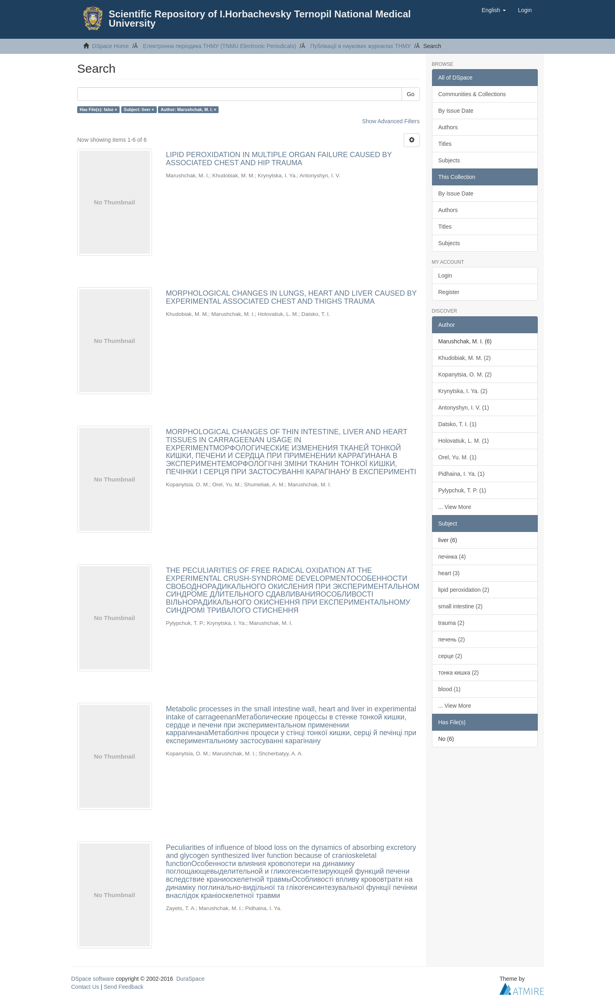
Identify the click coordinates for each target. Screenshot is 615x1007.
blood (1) (449, 689)
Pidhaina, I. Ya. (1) (461, 474)
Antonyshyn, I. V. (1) (463, 407)
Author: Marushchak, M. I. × (188, 109)
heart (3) (449, 573)
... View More (454, 507)
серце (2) (450, 656)
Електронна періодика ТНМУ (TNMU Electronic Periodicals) (219, 46)
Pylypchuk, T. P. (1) (462, 490)
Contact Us (85, 987)
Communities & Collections (472, 94)
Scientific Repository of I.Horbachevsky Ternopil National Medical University (260, 18)
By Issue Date (456, 110)
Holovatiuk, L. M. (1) (463, 440)
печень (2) (451, 639)
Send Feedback (123, 987)
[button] (494, 10)
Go (411, 94)
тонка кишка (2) (458, 672)
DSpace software (92, 978)
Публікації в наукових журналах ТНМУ (360, 46)
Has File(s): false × (98, 109)
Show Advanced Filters (390, 121)
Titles (445, 144)
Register (448, 292)
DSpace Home (110, 46)
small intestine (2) (460, 606)
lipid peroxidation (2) (463, 590)
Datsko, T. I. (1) (457, 424)
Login (445, 275)
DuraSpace (190, 978)
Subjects (449, 160)
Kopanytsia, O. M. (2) (465, 374)
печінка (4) (452, 556)
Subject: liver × (139, 109)
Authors (448, 127)
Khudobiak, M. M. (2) (464, 358)
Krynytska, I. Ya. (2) (463, 391)
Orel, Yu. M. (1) (457, 457)
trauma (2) (451, 623)
